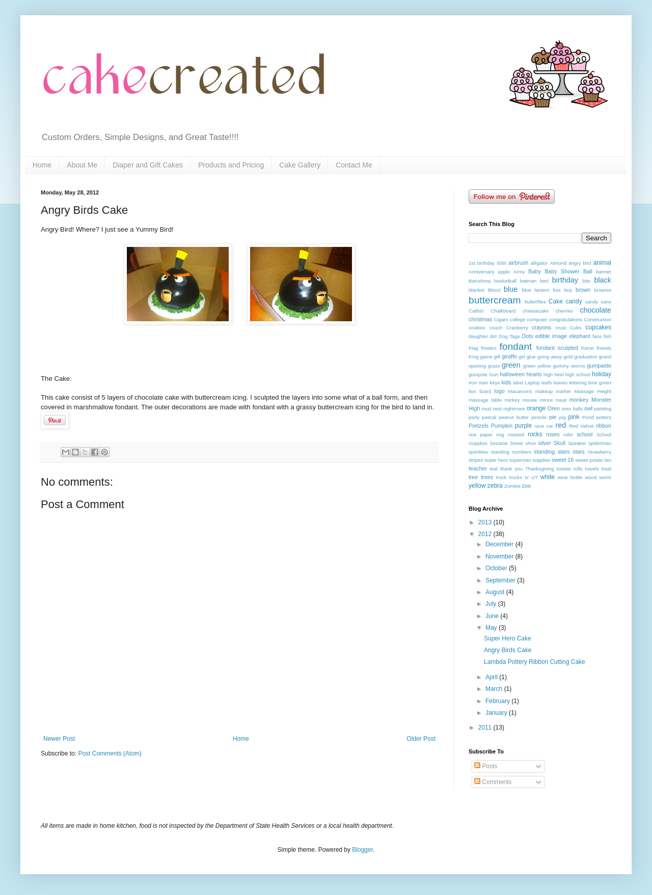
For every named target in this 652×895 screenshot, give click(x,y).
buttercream (495, 300)
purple (523, 425)
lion (472, 391)
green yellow (537, 366)
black (602, 280)
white (547, 477)
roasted (516, 434)
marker (563, 391)
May (492, 627)
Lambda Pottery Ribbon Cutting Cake (534, 661)
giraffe (509, 356)
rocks (535, 434)
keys (495, 382)
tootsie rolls (570, 468)
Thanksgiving (539, 468)
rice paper (481, 434)
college (517, 319)
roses (552, 434)
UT (534, 477)
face (597, 336)
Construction (597, 319)
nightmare (514, 408)
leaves (561, 382)
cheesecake (536, 311)
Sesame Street (506, 443)
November (500, 556)
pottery (603, 417)
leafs (546, 382)
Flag (473, 348)
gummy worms (569, 366)
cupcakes (598, 327)
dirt (493, 336)
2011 (486, 727)
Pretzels (478, 426)
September (501, 580)
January (497, 712)
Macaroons (520, 391)
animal (602, 262)
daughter (478, 336)
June (492, 616)
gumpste (478, 374)
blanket (476, 290)
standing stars (551, 452)
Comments (492, 782)
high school (577, 374)
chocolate (595, 310)
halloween (512, 374)
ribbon (603, 426)
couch (495, 327)
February (498, 701)
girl (522, 356)
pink (574, 417)
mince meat (553, 400)
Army (519, 271)
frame (587, 348)
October (497, 568)
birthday (565, 280)
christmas (480, 319)
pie (552, 417)
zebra (495, 485)
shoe (530, 443)
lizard (485, 391)
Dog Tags (509, 336)
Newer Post (59, 738)
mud (487, 408)
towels (592, 468)
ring (500, 434)
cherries (564, 311)
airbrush (518, 263)
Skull (559, 443)
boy (568, 290)
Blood (494, 290)
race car (543, 426)
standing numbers (511, 452)
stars (578, 452)
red (560, 425)
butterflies (535, 301)
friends (603, 348)
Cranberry (517, 327)
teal (493, 468)
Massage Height (592, 391)
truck (501, 477)
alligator (539, 263)
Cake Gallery (299, 165)
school (584, 434)
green (511, 365)
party (474, 417)
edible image (551, 336)
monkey (578, 400)
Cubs (575, 327)
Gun (493, 374)
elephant (579, 336)
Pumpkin (501, 426)
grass (494, 366)
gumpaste (599, 365)
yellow (477, 485)
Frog (474, 356)
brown (583, 290)
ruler (568, 434)
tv (526, 477)
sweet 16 (563, 460)
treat (606, 468)
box (556, 290)
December (500, 544)
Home (42, 165)
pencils (539, 417)
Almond (558, 263)
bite (586, 281)
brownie (602, 290)
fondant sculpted (557, 348)
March (494, 688)
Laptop (532, 382)
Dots (527, 336)
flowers (488, 348)
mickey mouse (520, 400)
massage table (485, 400)
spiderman (599, 443)
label (518, 382)
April (492, 677)
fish (607, 336)
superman (520, 460)
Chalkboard (503, 311)
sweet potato (589, 460)
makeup (544, 391)
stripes (476, 460)
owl (588, 408)
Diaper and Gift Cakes (148, 165)
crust (560, 327)
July (491, 603)
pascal (489, 417)
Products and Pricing (231, 165)
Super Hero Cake (507, 638)
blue (511, 289)
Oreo (554, 408)
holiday (601, 374)
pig (562, 417)
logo (499, 391)
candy (574, 301)
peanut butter (514, 417)
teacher (478, 468)
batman (528, 281)
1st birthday (482, 263)
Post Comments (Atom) (110, 753)
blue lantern (535, 290)
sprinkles (478, 452)
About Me (82, 165)
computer (537, 319)
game (486, 356)
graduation (585, 356)
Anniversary (482, 271)
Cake (556, 301)
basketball (506, 281)
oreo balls (572, 408)
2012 (486, 534)
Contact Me (354, 165)
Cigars (501, 319)
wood (590, 477)
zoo (526, 486)
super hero (496, 460)
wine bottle (570, 477)
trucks (516, 477)
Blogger (362, 849)
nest (497, 408)
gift (497, 356)
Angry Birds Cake (507, 650)
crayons (541, 327)
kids (506, 382)
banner (603, 271)
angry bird (579, 263)
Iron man (478, 382)
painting (602, 408)
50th (501, 263)
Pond (587, 417)
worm (605, 477)
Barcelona (480, 281)
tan (608, 460)
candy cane (598, 301)
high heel (553, 374)
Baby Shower (562, 271)
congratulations (565, 319)
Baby (534, 271)
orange (536, 408)
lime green (599, 382)
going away (549, 356)
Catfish (476, 311)
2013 (486, 522)
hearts (534, 374)
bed (544, 281)
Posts (485, 766)
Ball (587, 271)
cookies (477, 327)
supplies (541, 460)
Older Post (421, 738)
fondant (515, 346)
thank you (511, 468)
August (495, 592)
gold (568, 356)
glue (531, 356)
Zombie (512, 486)
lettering (577, 382)
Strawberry (599, 452)
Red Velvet (581, 426)
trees (487, 477)
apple (504, 271)
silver (544, 443)
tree (473, 477)
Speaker (577, 443)
